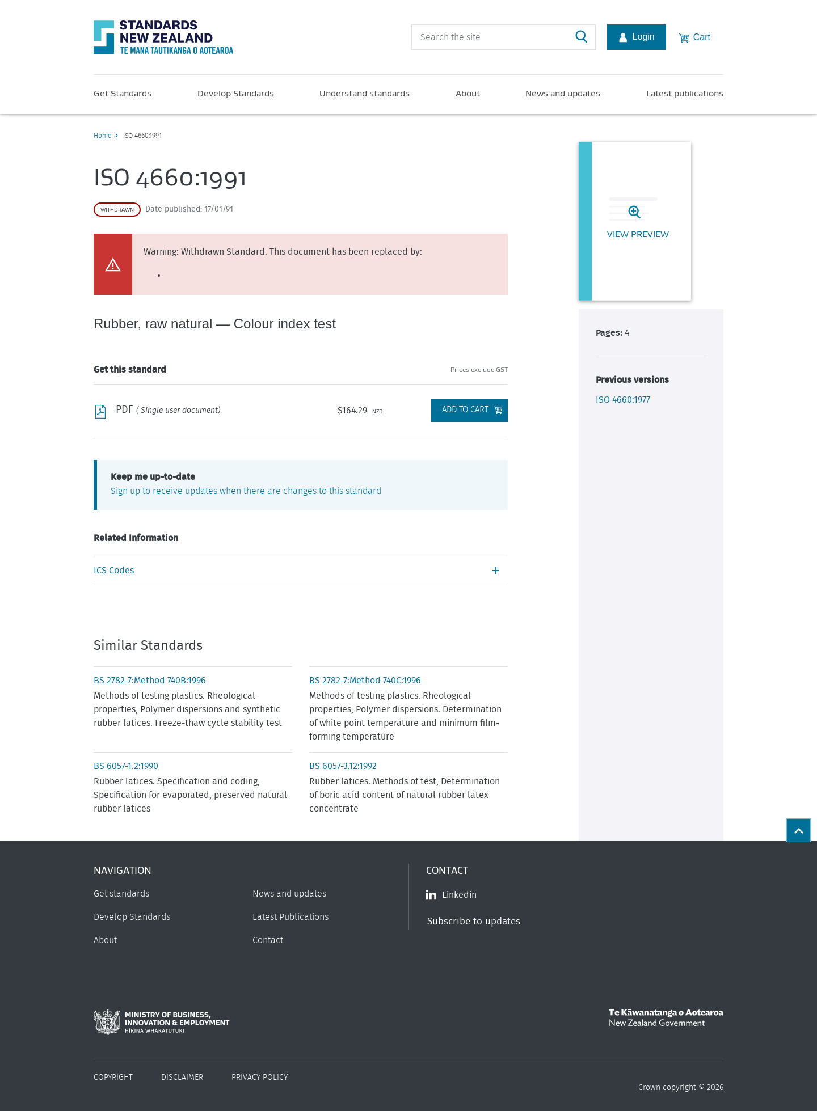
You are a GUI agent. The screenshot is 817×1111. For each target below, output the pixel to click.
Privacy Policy (259, 1078)
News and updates (562, 93)
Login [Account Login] (636, 37)
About (468, 93)
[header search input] (503, 37)
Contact (267, 940)
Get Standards (122, 93)
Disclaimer (182, 1078)
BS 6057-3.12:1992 (343, 766)
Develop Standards (235, 93)
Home (102, 135)
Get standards (121, 893)
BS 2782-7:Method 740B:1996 (150, 680)
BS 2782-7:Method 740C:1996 (365, 680)
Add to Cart (465, 409)
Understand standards (364, 93)
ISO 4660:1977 (623, 399)
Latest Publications (290, 917)
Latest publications (684, 93)
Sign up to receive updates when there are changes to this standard (246, 491)
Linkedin (451, 895)
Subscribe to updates (473, 921)
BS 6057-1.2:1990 (126, 766)
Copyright (113, 1078)
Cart (694, 37)
